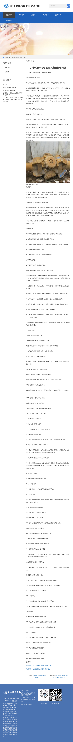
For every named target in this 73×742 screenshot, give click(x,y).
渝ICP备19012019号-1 (27, 704)
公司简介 (21, 15)
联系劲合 (9, 20)
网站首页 (9, 15)
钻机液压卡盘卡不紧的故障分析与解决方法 (38, 665)
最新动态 (7, 67)
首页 (12, 57)
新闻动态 (34, 15)
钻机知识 (23, 57)
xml (18, 701)
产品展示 (46, 15)
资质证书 (58, 15)
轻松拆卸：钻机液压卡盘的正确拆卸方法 (38, 669)
